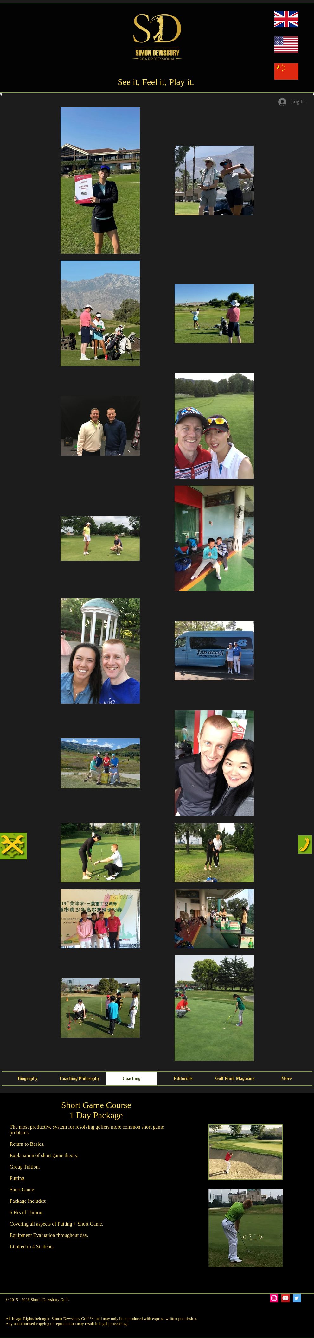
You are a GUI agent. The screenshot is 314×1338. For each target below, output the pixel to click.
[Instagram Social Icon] (274, 1298)
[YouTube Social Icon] (285, 1298)
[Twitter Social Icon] (297, 1298)
